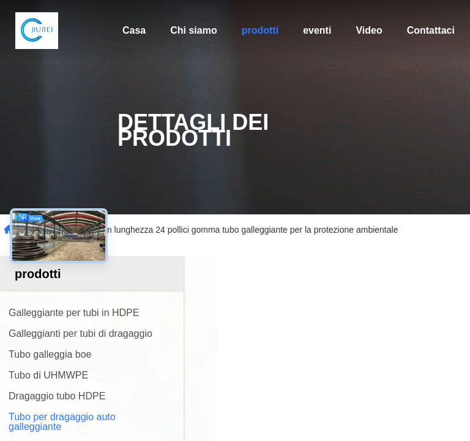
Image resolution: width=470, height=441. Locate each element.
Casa (134, 30)
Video (369, 30)
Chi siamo (193, 30)
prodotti (260, 30)
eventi (317, 30)
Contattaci (431, 30)
